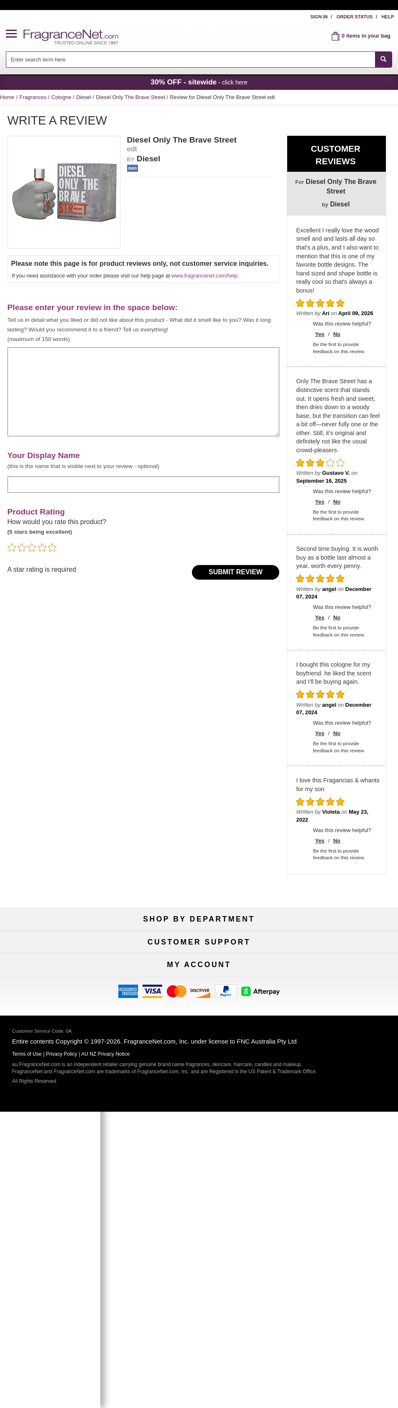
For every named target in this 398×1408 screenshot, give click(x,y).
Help (388, 16)
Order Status (355, 16)
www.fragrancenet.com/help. (205, 275)
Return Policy (199, 1040)
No (336, 334)
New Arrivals (334, 958)
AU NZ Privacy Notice (105, 1350)
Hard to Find (334, 986)
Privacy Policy (61, 1350)
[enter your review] (143, 392)
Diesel (84, 97)
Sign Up (202, 1247)
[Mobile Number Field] (221, 1228)
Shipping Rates (199, 1068)
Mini (334, 972)
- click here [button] (199, 82)
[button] (14, 34)
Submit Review (236, 571)
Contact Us (64, 1054)
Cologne (62, 97)
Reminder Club (198, 1163)
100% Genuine (334, 1040)
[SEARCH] (383, 59)
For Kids (334, 945)
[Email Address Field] (221, 1208)
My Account (63, 1149)
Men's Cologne (63, 972)
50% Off (199, 945)
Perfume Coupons (334, 1081)
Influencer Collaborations (64, 1095)
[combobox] (199, 59)
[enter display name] (143, 484)
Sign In (319, 16)
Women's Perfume (63, 958)
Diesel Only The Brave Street (131, 97)
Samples (199, 958)
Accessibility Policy (63, 1081)
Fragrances (34, 97)
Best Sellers (199, 972)
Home (7, 97)
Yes (319, 334)
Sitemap (334, 1068)
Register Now (63, 1163)
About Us (63, 1068)
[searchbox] (190, 59)
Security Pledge (199, 1054)
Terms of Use (334, 1054)
